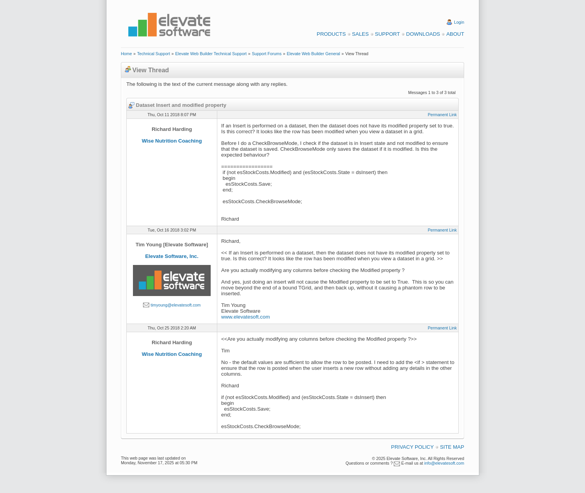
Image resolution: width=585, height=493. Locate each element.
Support (387, 34)
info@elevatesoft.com (444, 463)
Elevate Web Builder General (313, 53)
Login (459, 22)
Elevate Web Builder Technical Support (211, 53)
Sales (360, 34)
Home (126, 53)
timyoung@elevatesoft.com (175, 305)
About (455, 34)
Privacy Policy (412, 447)
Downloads (423, 34)
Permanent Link (442, 114)
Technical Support (153, 53)
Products (331, 34)
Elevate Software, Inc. (171, 256)
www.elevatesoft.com (245, 317)
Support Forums (266, 53)
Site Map (452, 447)
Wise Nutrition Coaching (172, 141)
